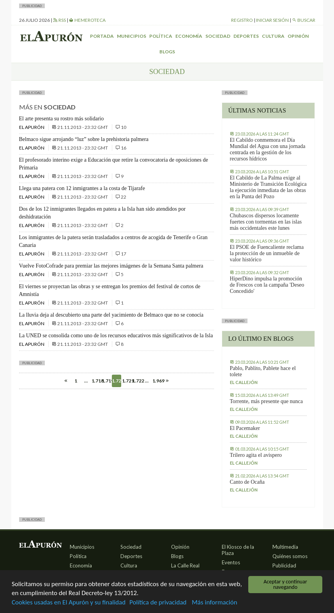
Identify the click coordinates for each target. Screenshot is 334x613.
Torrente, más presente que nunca (266, 401)
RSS (59, 20)
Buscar (303, 20)
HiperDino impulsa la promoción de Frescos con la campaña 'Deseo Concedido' (267, 285)
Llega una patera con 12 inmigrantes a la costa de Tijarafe (82, 188)
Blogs (167, 52)
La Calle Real (185, 565)
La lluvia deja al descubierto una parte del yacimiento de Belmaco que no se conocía (111, 315)
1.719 (106, 381)
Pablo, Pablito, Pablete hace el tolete (263, 371)
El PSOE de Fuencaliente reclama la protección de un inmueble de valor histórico (267, 253)
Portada (102, 36)
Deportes (246, 36)
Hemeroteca (87, 20)
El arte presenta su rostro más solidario (61, 119)
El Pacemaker (245, 428)
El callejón (244, 382)
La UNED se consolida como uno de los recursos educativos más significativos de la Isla (116, 335)
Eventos (231, 562)
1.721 (126, 381)
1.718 (96, 381)
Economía (188, 36)
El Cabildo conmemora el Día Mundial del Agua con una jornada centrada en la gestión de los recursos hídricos (268, 149)
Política (160, 36)
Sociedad (217, 36)
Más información (214, 603)
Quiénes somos (289, 556)
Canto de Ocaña (247, 482)
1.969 (157, 381)
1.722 (136, 381)
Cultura (273, 36)
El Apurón (32, 127)
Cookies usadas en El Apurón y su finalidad (68, 603)
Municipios (131, 36)
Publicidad (284, 565)
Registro (242, 20)
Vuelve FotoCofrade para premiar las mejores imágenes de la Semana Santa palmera (111, 266)
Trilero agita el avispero (256, 455)
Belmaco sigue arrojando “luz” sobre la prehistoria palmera (83, 139)
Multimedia (285, 547)
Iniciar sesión (272, 20)
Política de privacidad (157, 603)
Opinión (298, 36)
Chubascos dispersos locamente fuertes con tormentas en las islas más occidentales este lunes (266, 222)
